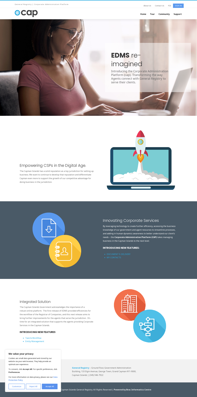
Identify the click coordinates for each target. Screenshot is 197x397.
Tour (152, 14)
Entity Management (34, 341)
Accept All (50, 386)
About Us (147, 6)
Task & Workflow (33, 338)
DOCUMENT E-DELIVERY (118, 254)
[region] (33, 371)
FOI (169, 6)
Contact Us (159, 6)
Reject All (33, 386)
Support (178, 14)
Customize (16, 386)
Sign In (178, 6)
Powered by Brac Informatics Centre (132, 389)
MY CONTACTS (114, 257)
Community (164, 14)
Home (143, 14)
